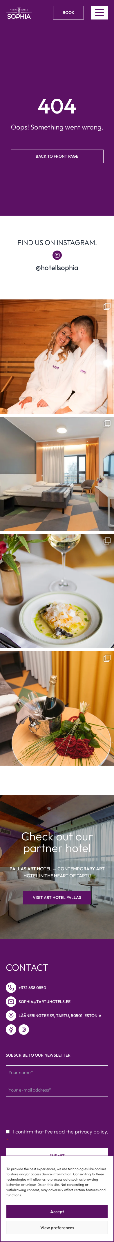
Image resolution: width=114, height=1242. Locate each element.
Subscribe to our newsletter (38, 1055)
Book (68, 12)
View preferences (57, 1227)
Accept (57, 1211)
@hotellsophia (57, 267)
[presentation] (50, 1111)
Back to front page (57, 156)
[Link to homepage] (19, 12)
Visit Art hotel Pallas (57, 897)
